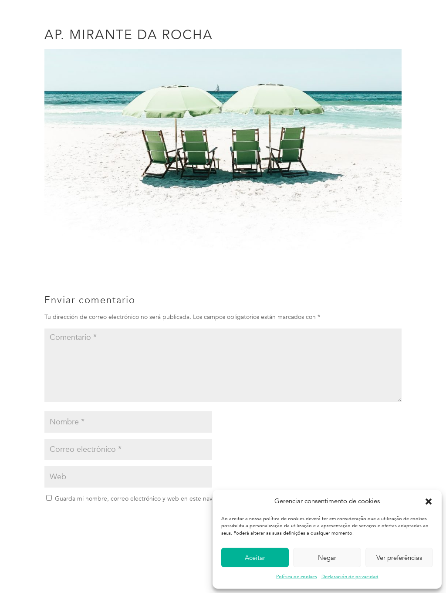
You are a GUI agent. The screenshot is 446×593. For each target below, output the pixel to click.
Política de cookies (296, 576)
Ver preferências (399, 557)
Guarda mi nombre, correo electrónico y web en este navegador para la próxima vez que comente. (191, 499)
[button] (428, 501)
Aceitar (255, 557)
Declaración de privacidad (349, 576)
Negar (327, 557)
